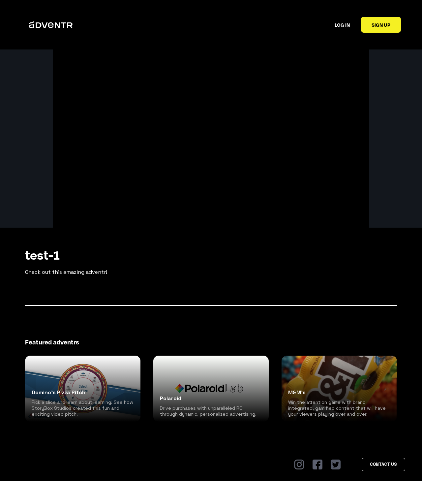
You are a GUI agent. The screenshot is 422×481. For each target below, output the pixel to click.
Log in (342, 25)
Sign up (381, 25)
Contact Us (383, 464)
